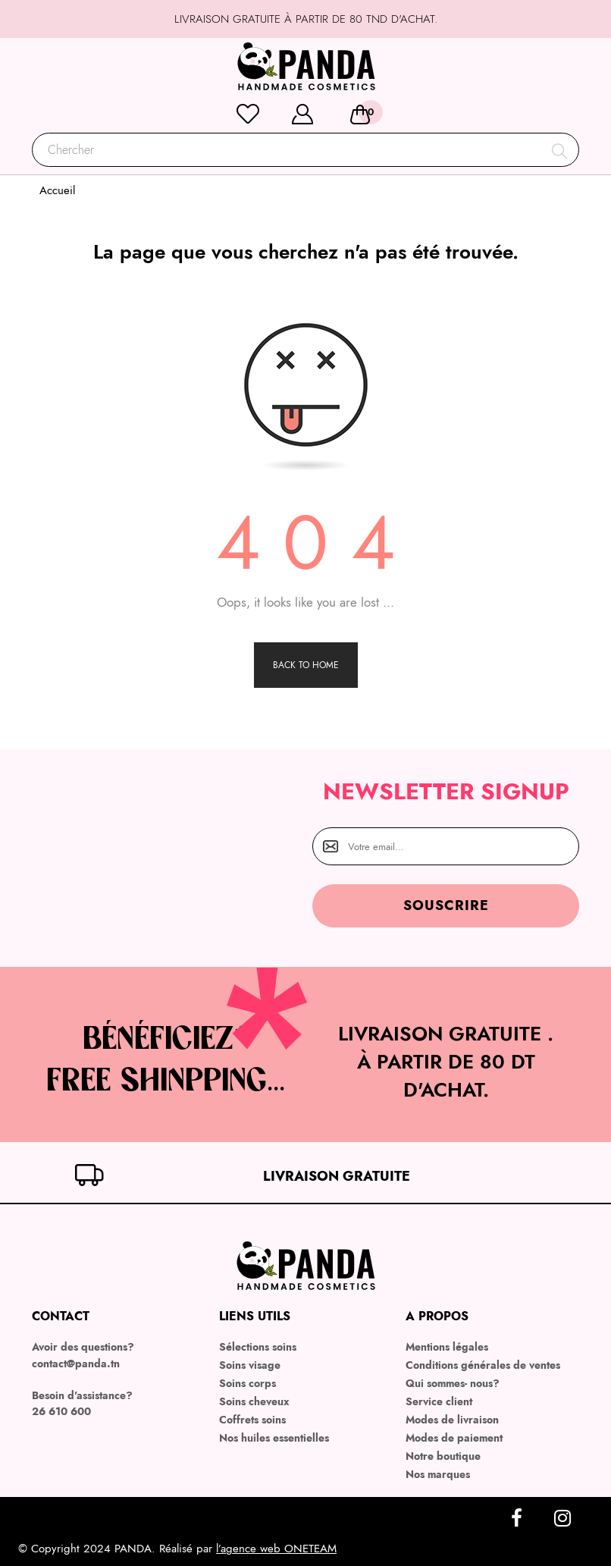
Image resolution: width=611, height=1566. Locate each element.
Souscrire (446, 905)
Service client (439, 1401)
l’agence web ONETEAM (276, 1548)
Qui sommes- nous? (453, 1383)
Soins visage (249, 1365)
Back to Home (306, 665)
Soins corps (247, 1383)
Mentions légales (447, 1346)
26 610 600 (61, 1411)
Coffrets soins (252, 1419)
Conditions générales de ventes (483, 1365)
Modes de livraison (452, 1419)
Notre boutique (443, 1456)
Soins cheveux (254, 1401)
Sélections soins (257, 1346)
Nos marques (438, 1474)
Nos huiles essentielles (274, 1437)
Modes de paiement (454, 1437)
